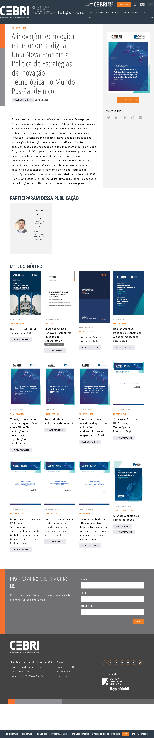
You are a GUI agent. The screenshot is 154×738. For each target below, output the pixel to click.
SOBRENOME (86, 606)
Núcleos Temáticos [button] (44, 12)
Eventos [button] (81, 12)
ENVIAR (138, 621)
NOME (84, 593)
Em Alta (61, 662)
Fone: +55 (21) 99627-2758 (27, 676)
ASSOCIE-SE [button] (124, 4)
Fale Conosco (65, 676)
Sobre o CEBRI (66, 666)
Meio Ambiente (122, 526)
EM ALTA (91, 15)
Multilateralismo (22, 100)
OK (125, 734)
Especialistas (65, 671)
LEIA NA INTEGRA (128, 100)
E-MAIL (85, 579)
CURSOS (100, 13)
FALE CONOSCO (148, 15)
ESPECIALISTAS (113, 13)
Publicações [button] (66, 12)
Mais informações (140, 734)
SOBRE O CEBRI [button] (131, 13)
